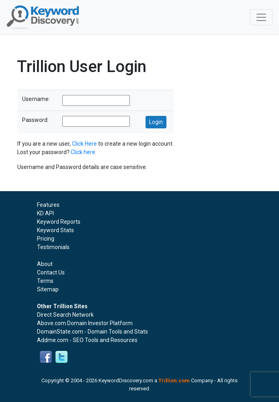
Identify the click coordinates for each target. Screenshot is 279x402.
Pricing (45, 238)
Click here (83, 152)
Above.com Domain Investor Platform (85, 323)
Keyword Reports (58, 222)
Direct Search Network (65, 314)
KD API (45, 213)
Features (48, 205)
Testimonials (53, 247)
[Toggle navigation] (261, 17)
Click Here (84, 143)
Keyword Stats (55, 230)
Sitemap (48, 289)
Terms (45, 281)
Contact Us (51, 272)
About (45, 264)
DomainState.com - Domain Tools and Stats (92, 331)
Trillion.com (174, 380)
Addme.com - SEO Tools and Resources (87, 340)
